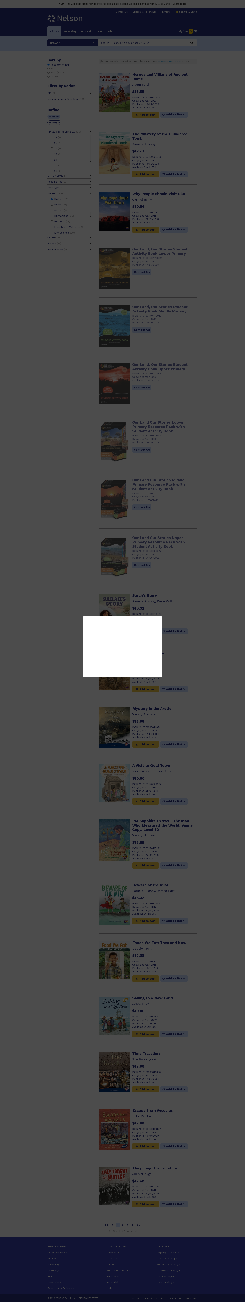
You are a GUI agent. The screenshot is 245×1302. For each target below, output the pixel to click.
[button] (158, 619)
